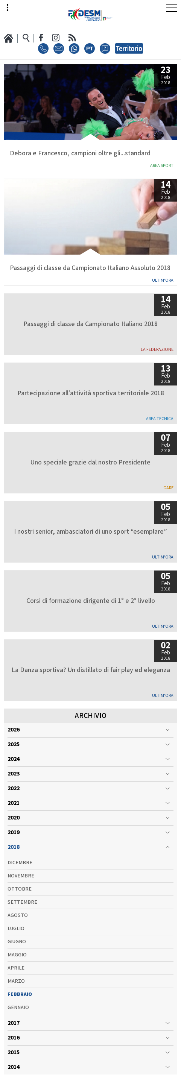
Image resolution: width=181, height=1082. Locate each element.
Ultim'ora (162, 280)
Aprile (16, 968)
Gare (168, 488)
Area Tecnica (159, 419)
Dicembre (20, 862)
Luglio (16, 928)
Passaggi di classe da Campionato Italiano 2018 (90, 324)
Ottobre (20, 889)
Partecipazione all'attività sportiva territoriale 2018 (90, 393)
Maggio (17, 954)
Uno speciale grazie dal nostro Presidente (90, 462)
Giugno (17, 941)
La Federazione (157, 349)
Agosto (18, 915)
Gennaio (18, 1007)
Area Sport (161, 165)
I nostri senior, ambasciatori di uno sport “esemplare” (90, 532)
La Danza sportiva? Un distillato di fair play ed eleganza (90, 670)
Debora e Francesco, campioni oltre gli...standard (80, 153)
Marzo (16, 981)
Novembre (21, 876)
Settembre (22, 902)
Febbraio (20, 994)
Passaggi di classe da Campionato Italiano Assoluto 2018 (90, 268)
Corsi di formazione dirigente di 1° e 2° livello (90, 601)
